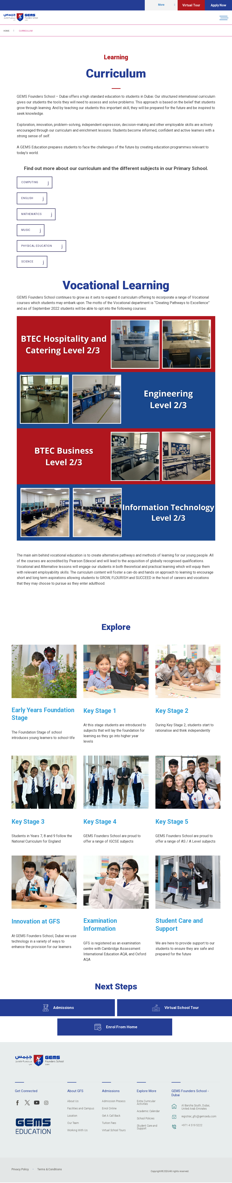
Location (72, 1116)
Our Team (73, 1123)
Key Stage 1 (99, 711)
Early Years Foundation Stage (43, 714)
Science (27, 262)
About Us (73, 1101)
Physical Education (36, 246)
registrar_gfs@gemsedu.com (198, 1116)
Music (25, 230)
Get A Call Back (111, 1116)
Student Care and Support (179, 925)
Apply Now (218, 5)
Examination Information (100, 925)
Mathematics (31, 214)
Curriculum (26, 31)
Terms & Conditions (49, 1169)
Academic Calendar (148, 1111)
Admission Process (114, 1101)
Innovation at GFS (36, 922)
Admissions (64, 1008)
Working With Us (77, 1130)
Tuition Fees (109, 1123)
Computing (29, 182)
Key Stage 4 (99, 822)
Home (6, 31)
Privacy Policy (20, 1169)
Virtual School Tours (114, 1130)
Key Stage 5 (171, 822)
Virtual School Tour (181, 1008)
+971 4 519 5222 (192, 1125)
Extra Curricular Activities (146, 1103)
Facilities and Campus (80, 1108)
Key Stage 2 (171, 711)
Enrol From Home (121, 1027)
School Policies (146, 1118)
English (27, 198)
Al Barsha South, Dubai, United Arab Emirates (195, 1107)
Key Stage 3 (28, 822)
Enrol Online (109, 1108)
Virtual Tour (191, 5)
